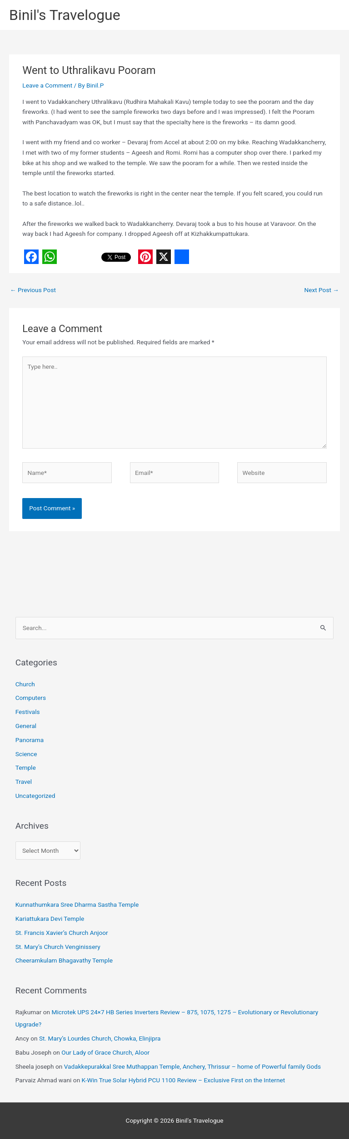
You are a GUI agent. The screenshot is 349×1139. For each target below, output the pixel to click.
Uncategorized (35, 795)
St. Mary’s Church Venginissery (57, 946)
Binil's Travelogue (64, 15)
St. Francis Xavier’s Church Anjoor (61, 932)
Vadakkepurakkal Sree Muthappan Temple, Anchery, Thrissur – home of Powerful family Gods (192, 1066)
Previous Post (33, 289)
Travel (23, 781)
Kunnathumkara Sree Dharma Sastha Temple (77, 904)
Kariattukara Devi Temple (50, 918)
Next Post (321, 289)
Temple (25, 767)
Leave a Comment (47, 85)
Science (26, 754)
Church (25, 684)
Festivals (27, 711)
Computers (30, 697)
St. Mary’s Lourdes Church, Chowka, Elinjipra (100, 1038)
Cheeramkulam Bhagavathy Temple (64, 960)
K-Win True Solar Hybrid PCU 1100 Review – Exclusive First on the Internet (183, 1080)
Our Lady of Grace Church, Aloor (105, 1052)
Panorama (29, 739)
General (26, 725)
